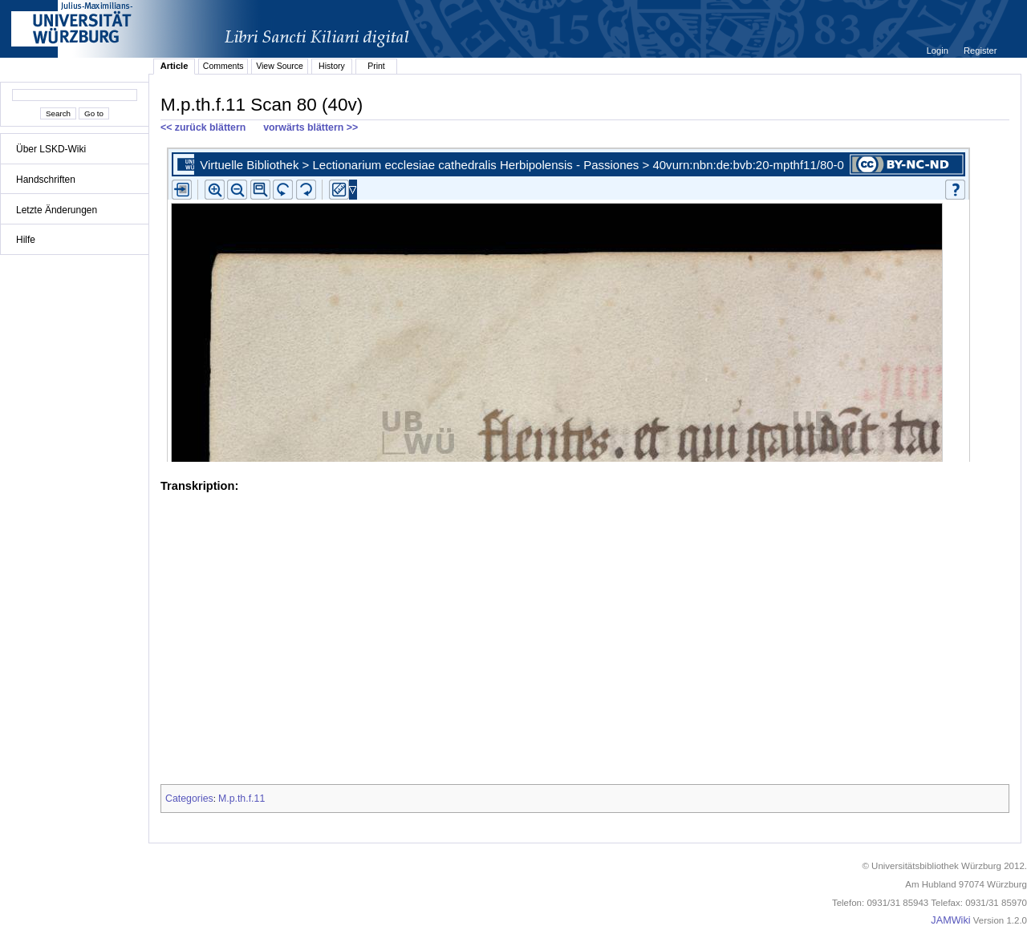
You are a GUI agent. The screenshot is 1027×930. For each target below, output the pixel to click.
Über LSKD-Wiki (51, 149)
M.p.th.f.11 (241, 798)
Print (376, 66)
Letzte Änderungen (56, 210)
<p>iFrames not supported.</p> (584, 301)
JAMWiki (950, 920)
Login (939, 50)
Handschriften (45, 179)
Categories (189, 798)
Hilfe (25, 239)
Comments (223, 66)
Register (980, 50)
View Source (279, 66)
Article (174, 66)
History (332, 66)
